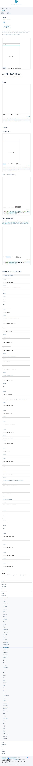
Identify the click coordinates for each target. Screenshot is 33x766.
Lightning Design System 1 (16, 2)
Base (3, 21)
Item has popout (6, 26)
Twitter (27, 757)
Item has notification (7, 25)
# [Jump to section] (21, 74)
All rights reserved (16, 759)
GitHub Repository (30, 757)
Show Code (28, 116)
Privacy (8, 757)
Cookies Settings (4, 758)
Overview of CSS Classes (7, 27)
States (4, 22)
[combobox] (16, 582)
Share (3, 10)
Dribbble (28, 757)
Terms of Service (4, 757)
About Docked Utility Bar (7, 19)
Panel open (6, 23)
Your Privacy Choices (11, 758)
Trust (19, 757)
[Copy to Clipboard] (25, 117)
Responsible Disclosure (13, 757)
